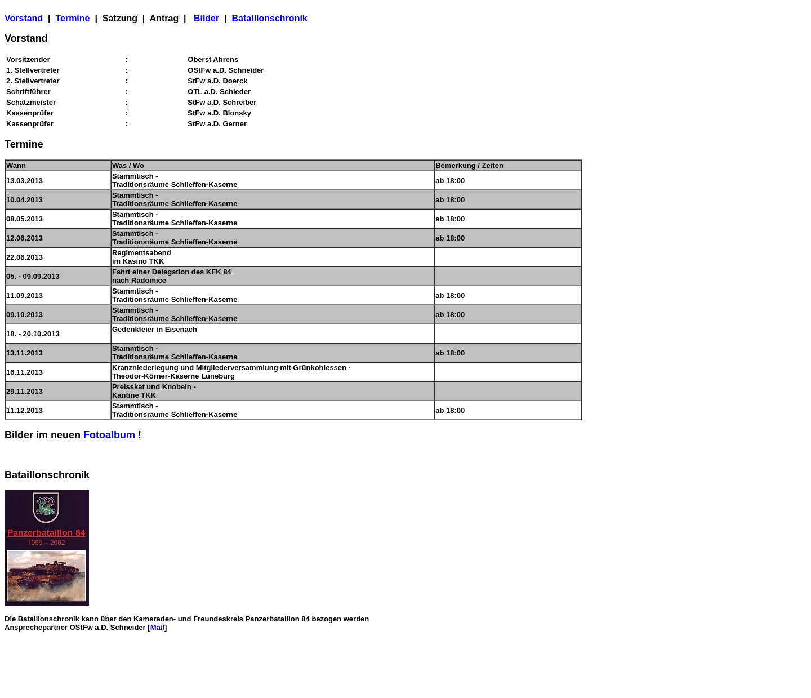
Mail (157, 627)
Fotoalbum (109, 435)
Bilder (206, 18)
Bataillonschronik (270, 18)
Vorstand (24, 18)
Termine (72, 18)
